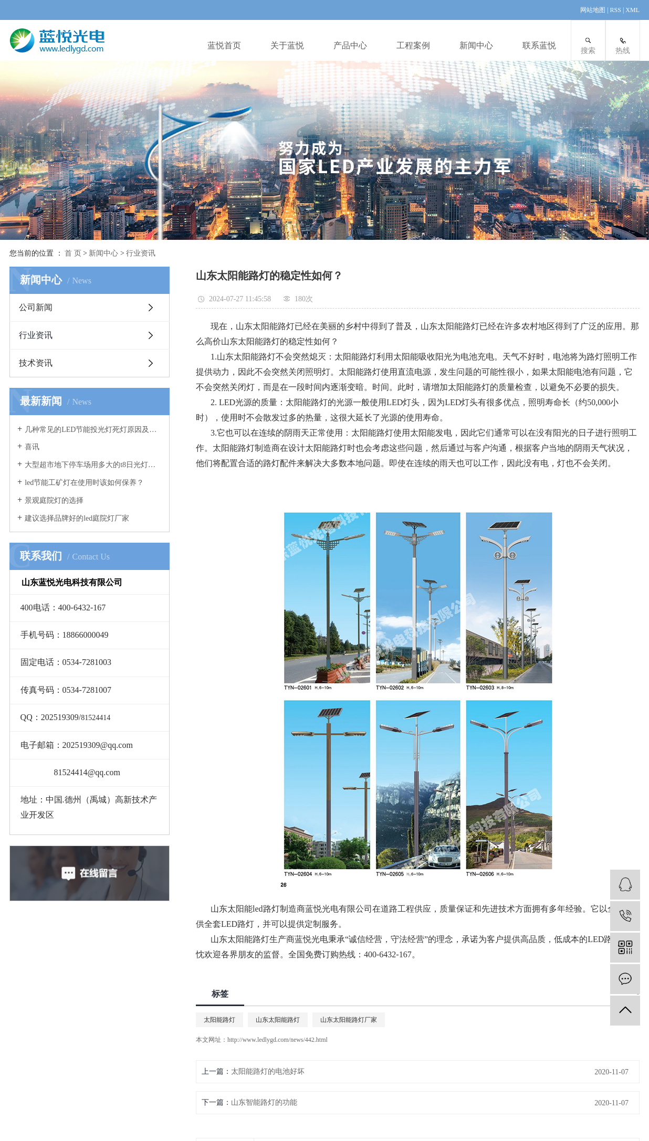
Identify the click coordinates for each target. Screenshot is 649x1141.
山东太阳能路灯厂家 (348, 1019)
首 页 (73, 253)
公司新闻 (36, 307)
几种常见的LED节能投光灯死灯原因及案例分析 (93, 430)
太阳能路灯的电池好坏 (268, 1071)
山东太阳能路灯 (278, 1019)
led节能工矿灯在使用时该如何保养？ (84, 483)
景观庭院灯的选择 (54, 500)
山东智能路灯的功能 (264, 1102)
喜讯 (32, 447)
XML (632, 10)
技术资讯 (36, 362)
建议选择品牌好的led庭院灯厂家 (77, 518)
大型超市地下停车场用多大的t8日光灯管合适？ (93, 465)
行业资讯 (140, 253)
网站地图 (593, 10)
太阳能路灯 (219, 1019)
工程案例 (413, 45)
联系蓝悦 (539, 45)
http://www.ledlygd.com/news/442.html (277, 1039)
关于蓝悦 (287, 45)
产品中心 (350, 45)
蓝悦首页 (224, 45)
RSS (615, 10)
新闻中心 (476, 45)
